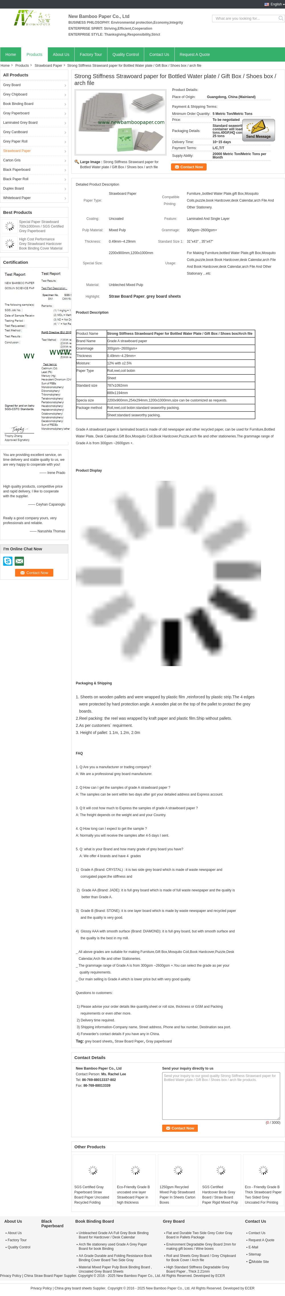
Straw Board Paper (129, 1041)
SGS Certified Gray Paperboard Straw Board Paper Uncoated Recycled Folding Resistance (91, 1197)
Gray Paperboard (16, 113)
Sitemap (255, 1254)
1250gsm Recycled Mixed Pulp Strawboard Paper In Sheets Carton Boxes (177, 1194)
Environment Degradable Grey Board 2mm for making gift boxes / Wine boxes (201, 1246)
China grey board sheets (73, 1288)
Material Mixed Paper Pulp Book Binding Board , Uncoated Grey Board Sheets (115, 1269)
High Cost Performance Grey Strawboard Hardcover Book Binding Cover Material (40, 243)
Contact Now (191, 167)
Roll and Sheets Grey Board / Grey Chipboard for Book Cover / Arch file (201, 1258)
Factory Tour (91, 54)
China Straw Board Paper (43, 1276)
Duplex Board (13, 188)
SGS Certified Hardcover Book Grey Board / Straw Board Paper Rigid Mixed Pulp (220, 1194)
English (276, 4)
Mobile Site (259, 1262)
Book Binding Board (18, 104)
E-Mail (253, 1247)
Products (34, 54)
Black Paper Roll (15, 179)
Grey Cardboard (15, 132)
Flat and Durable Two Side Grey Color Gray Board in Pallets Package (199, 1235)
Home (10, 54)
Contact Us (159, 54)
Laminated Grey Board (20, 123)
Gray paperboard (159, 1041)
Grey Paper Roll (15, 141)
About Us (61, 54)
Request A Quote (195, 54)
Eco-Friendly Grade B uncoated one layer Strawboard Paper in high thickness (133, 1194)
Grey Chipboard (15, 94)
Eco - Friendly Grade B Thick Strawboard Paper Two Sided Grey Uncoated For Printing (263, 1194)
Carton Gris (12, 160)
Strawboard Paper (48, 66)
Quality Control (126, 54)
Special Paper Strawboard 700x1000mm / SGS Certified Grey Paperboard (41, 226)
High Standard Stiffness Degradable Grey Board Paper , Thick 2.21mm (197, 1269)
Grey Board (12, 85)
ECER (220, 1276)
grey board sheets (98, 1041)
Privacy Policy (10, 1276)
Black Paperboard (16, 170)
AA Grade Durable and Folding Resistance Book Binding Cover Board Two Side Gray (115, 1258)
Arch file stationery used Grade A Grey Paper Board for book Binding (113, 1246)
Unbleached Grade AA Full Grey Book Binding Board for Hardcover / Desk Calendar (113, 1235)
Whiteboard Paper (17, 198)
